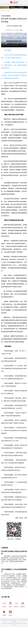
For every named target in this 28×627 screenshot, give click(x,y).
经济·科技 (7, 10)
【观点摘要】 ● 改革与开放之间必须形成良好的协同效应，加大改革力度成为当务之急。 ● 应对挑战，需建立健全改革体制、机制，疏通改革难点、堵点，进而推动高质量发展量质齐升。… (13, 559)
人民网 (1, 10)
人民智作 (10, 612)
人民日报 (4, 604)
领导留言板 (22, 604)
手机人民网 (16, 604)
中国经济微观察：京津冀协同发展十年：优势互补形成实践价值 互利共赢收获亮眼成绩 (14, 430)
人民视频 (4, 612)
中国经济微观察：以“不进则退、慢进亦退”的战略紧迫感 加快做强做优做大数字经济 (14, 368)
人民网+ (10, 604)
